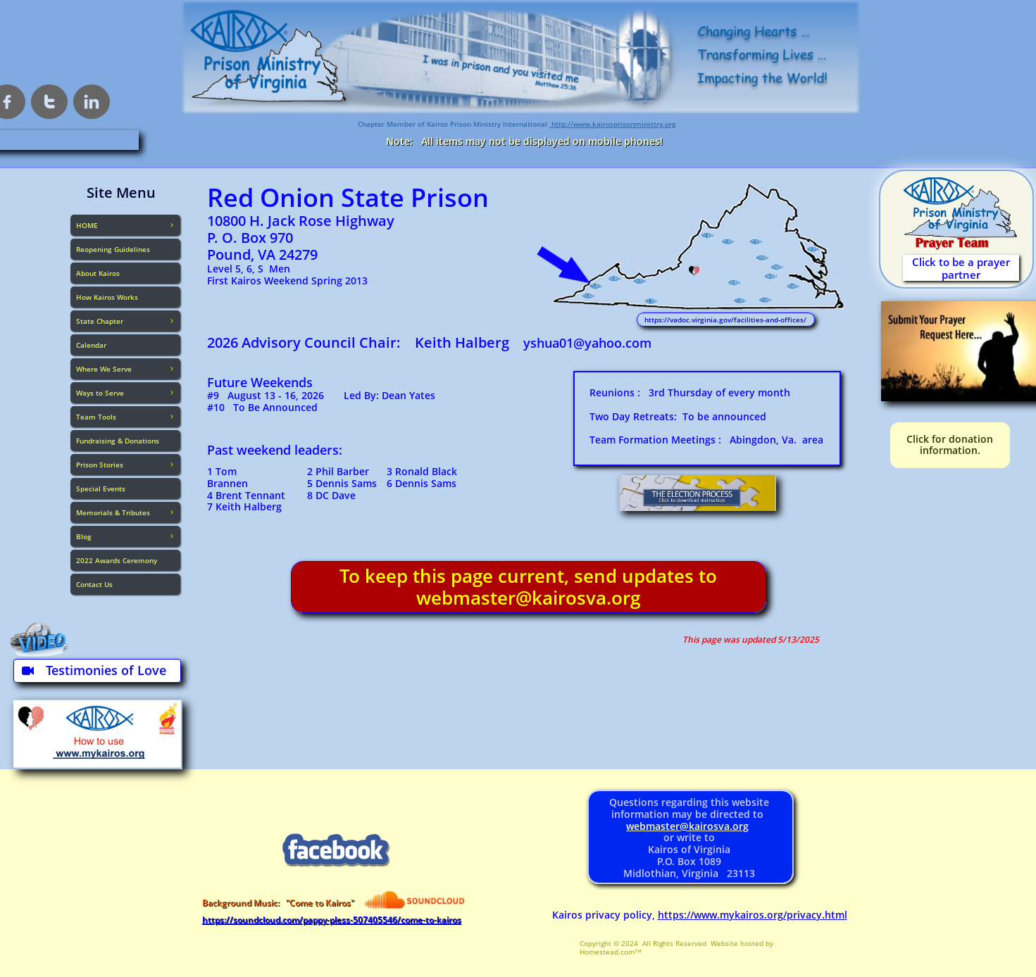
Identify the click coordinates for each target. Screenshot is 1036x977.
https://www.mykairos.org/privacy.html (752, 914)
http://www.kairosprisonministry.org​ (612, 124)
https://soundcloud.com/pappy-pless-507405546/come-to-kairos (331, 920)
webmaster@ (657, 826)
